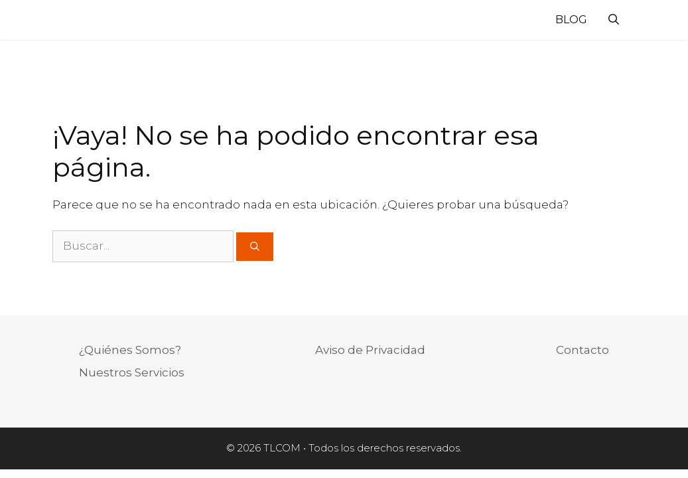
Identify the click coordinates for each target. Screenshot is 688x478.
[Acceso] (642, 22)
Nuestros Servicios (131, 372)
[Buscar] (254, 246)
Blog (571, 19)
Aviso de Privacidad (370, 350)
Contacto (582, 350)
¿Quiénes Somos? (130, 350)
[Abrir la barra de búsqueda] (614, 20)
